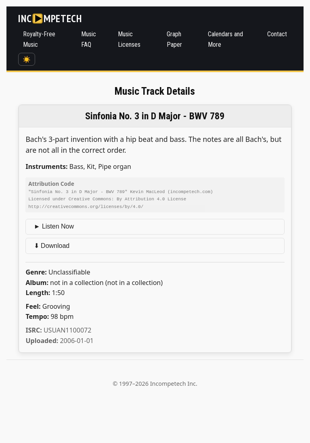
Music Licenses (129, 39)
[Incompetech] (50, 18)
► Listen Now (54, 225)
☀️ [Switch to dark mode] (27, 59)
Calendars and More (225, 39)
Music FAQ (88, 39)
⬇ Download (52, 244)
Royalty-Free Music (39, 39)
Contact (277, 34)
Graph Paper (174, 39)
